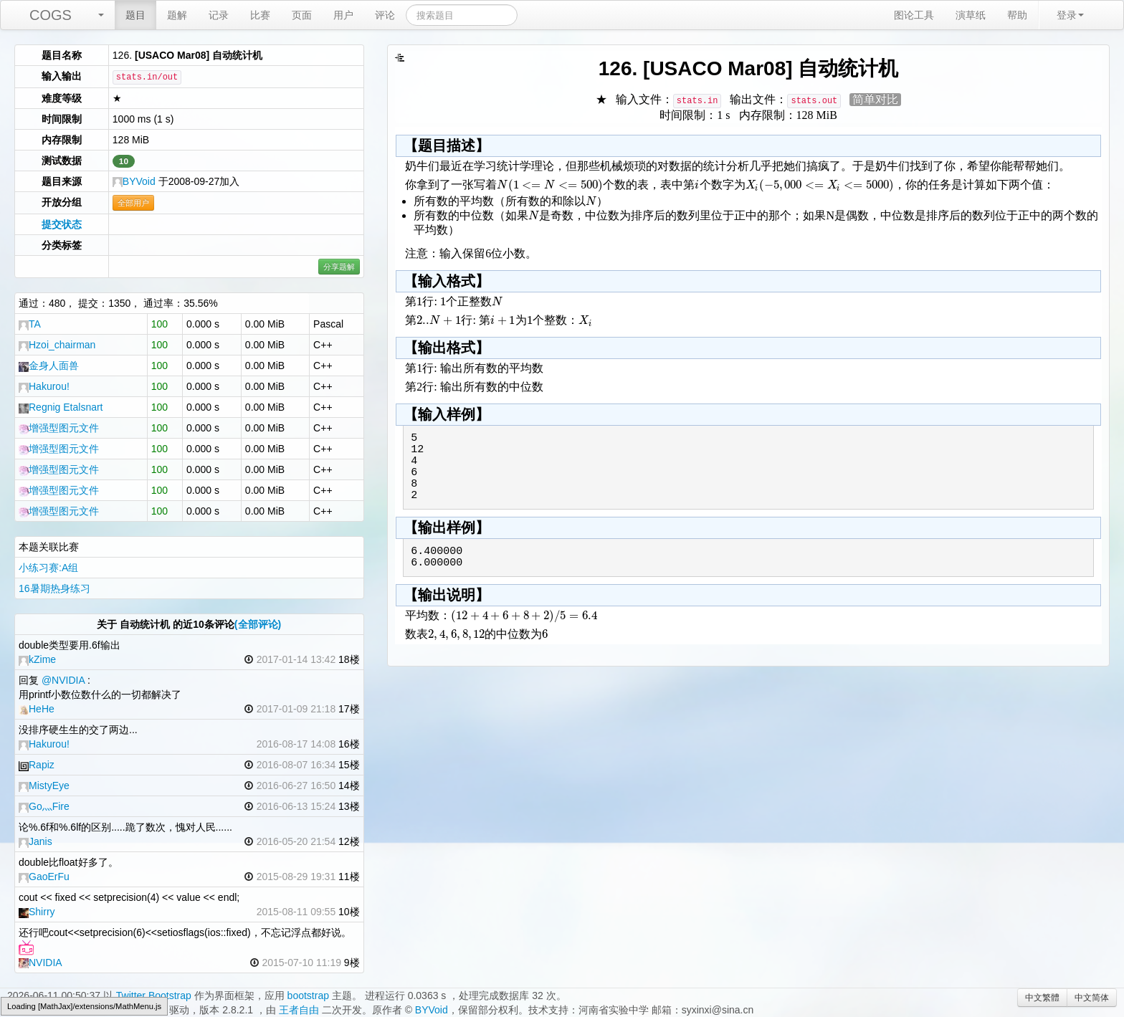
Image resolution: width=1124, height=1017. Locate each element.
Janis (35, 841)
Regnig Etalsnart (61, 407)
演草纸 (971, 15)
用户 (343, 15)
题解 (177, 15)
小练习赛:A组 (48, 567)
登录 (1070, 15)
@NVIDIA (63, 680)
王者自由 (299, 1010)
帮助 (1017, 15)
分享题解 (339, 266)
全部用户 (133, 203)
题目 (135, 15)
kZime (37, 659)
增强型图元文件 (59, 428)
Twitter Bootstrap (153, 995)
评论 (385, 15)
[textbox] (550, 184)
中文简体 (1092, 998)
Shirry (37, 911)
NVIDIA (40, 962)
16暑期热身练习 (54, 588)
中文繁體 (1042, 998)
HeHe (36, 709)
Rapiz (36, 764)
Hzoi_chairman (57, 344)
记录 (219, 15)
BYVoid (134, 181)
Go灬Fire (44, 806)
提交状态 (62, 224)
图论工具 (914, 15)
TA (30, 324)
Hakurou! (44, 386)
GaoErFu (44, 876)
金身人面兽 (49, 365)
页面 (302, 15)
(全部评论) (257, 624)
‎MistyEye (44, 785)
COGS (50, 15)
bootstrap (308, 995)
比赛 (260, 15)
